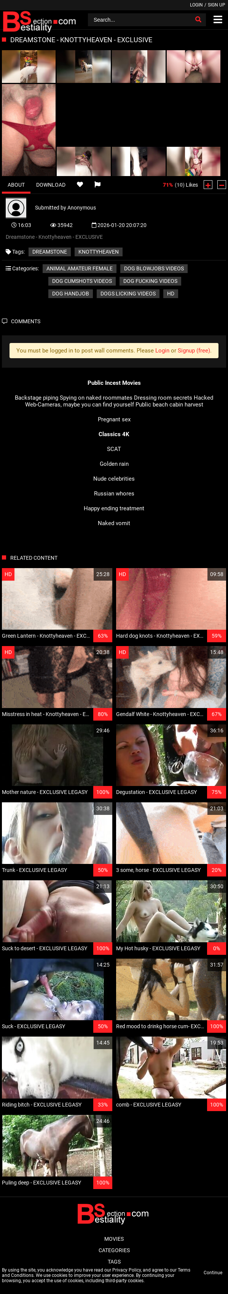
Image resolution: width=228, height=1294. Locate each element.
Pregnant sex (114, 419)
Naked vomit (114, 523)
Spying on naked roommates (96, 397)
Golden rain (114, 463)
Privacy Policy (126, 1270)
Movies (114, 1239)
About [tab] (16, 185)
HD (170, 294)
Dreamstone (49, 252)
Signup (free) (194, 350)
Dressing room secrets (163, 397)
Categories (114, 1250)
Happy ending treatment (114, 508)
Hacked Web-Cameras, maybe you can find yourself (119, 401)
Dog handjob (70, 294)
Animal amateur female (79, 268)
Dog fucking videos (150, 281)
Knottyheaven (98, 252)
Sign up (216, 5)
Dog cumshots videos (82, 281)
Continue (213, 1272)
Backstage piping (36, 397)
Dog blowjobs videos (154, 268)
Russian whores (114, 493)
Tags (114, 1262)
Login (196, 5)
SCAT (114, 449)
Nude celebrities (114, 478)
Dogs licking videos (128, 294)
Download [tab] (50, 185)
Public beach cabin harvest (169, 404)
